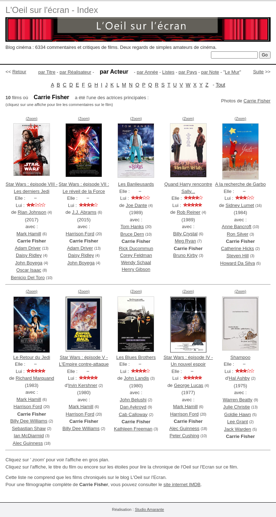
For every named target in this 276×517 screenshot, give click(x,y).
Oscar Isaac (28, 270)
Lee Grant (237, 421)
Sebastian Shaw (29, 428)
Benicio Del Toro (28, 277)
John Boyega (28, 263)
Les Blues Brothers (136, 357)
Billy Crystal (185, 233)
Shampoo (240, 357)
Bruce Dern (132, 234)
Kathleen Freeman (133, 428)
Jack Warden (237, 429)
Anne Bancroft (236, 226)
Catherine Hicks (237, 248)
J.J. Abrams (84, 212)
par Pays (188, 72)
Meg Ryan (185, 241)
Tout (220, 85)
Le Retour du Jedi (31, 357)
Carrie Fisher (257, 100)
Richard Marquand (35, 378)
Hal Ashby (239, 378)
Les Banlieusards (136, 184)
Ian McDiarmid (29, 435)
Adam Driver (28, 248)
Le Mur (232, 72)
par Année (147, 72)
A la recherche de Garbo (240, 184)
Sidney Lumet (239, 205)
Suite (258, 71)
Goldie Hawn (237, 414)
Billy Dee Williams (28, 421)
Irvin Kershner (82, 385)
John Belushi (133, 399)
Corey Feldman (136, 255)
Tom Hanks (132, 226)
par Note (210, 72)
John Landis (136, 378)
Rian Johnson (32, 212)
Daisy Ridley (29, 255)
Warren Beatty (238, 399)
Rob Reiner (189, 212)
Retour (19, 71)
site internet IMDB (182, 484)
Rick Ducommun (136, 248)
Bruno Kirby (185, 255)
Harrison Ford (80, 233)
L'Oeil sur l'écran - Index (51, 10)
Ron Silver (237, 234)
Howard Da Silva (237, 263)
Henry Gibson (136, 269)
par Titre (47, 72)
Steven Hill (237, 255)
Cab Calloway (133, 414)
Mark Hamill (29, 233)
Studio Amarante (149, 509)
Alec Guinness (28, 443)
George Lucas (188, 385)
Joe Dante (136, 205)
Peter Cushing (184, 435)
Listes (168, 72)
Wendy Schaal (136, 262)
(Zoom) (31, 119)
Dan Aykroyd (133, 407)
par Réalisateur (75, 72)
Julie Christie (236, 407)
